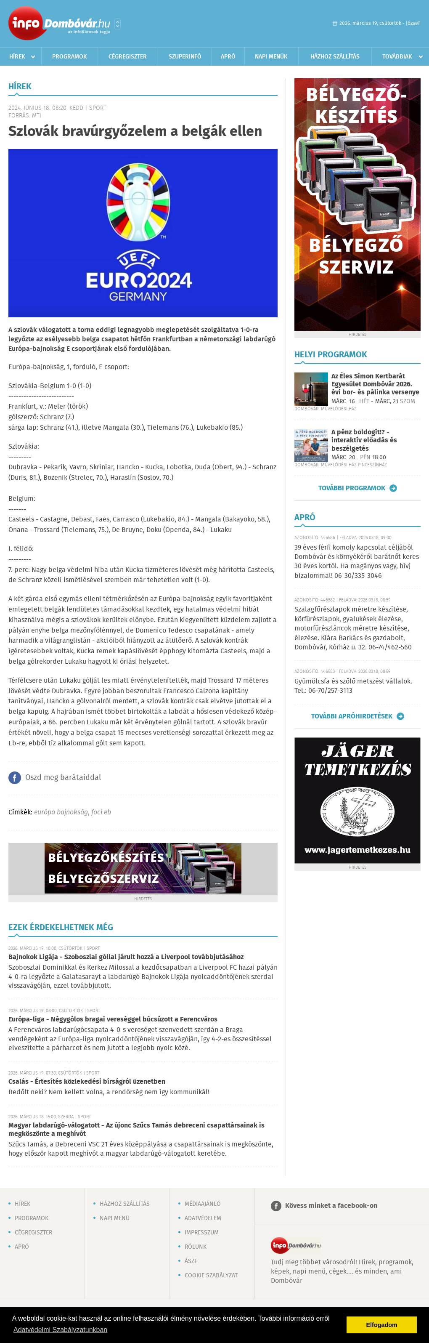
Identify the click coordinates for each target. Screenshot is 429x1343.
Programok (69, 56)
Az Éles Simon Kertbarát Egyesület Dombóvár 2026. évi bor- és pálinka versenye (375, 384)
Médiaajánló (203, 1204)
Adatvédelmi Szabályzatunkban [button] (60, 1329)
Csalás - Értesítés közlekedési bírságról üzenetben (86, 1082)
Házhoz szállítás (335, 56)
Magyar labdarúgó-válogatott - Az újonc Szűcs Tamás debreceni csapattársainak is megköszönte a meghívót (136, 1129)
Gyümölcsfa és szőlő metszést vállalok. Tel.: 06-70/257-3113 (353, 686)
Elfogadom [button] (381, 1325)
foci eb (101, 812)
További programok (351, 488)
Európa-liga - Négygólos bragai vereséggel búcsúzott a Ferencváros (112, 1019)
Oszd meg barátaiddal (63, 778)
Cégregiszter (128, 56)
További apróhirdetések (351, 716)
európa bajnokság (61, 812)
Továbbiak (397, 56)
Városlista (117, 24)
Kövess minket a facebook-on (331, 1206)
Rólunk (196, 1247)
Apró (228, 56)
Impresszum (202, 1232)
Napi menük (271, 56)
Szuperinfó (185, 56)
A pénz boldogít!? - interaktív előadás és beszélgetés (364, 440)
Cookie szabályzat (211, 1275)
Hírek (17, 56)
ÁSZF (191, 1261)
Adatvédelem (203, 1218)
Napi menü (115, 1218)
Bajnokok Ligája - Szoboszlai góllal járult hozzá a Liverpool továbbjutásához (126, 957)
